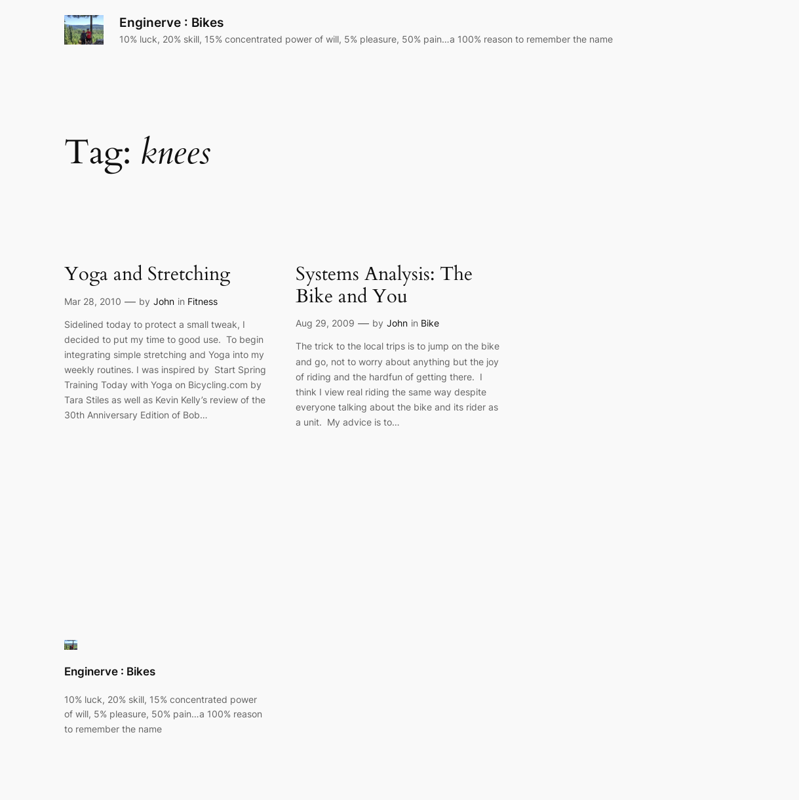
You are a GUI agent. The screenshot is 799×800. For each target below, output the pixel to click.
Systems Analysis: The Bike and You (384, 286)
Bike (430, 323)
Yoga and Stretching (147, 274)
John (163, 301)
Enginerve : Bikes (171, 22)
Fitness (202, 301)
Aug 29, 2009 (325, 323)
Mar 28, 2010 (92, 301)
